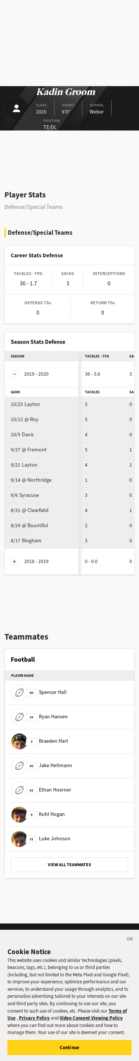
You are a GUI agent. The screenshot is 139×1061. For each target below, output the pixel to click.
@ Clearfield (30, 510)
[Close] (130, 945)
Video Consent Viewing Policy (91, 1023)
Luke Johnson (40, 838)
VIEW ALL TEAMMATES (69, 865)
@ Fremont (29, 449)
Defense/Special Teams (33, 207)
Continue (69, 1053)
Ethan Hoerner (41, 789)
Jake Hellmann (41, 765)
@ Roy (25, 419)
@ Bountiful (29, 525)
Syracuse (25, 495)
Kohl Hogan (38, 814)
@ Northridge (31, 480)
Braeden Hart (39, 741)
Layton (25, 404)
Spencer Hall (39, 692)
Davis (22, 434)
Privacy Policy (34, 1023)
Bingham (26, 540)
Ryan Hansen (39, 716)
